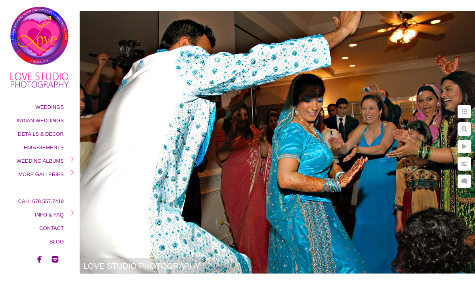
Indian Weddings (40, 121)
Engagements (44, 147)
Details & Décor (41, 134)
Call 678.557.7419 (41, 201)
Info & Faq (49, 215)
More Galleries (41, 174)
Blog (57, 242)
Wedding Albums (40, 161)
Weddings (50, 107)
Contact (51, 228)
